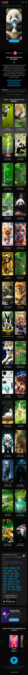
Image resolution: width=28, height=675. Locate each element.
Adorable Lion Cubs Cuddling (20, 307)
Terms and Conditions (19, 666)
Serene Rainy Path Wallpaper (7, 218)
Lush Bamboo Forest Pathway (7, 159)
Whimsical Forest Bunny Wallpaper (8, 544)
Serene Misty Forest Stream (7, 515)
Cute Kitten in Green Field (20, 426)
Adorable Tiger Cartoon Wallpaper (20, 248)
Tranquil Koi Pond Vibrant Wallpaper (20, 366)
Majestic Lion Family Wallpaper (20, 455)
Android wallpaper (13, 561)
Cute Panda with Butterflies (20, 159)
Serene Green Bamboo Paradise (7, 188)
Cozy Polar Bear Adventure (7, 455)
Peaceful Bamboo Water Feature (7, 307)
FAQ (16, 668)
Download (14, 41)
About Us (10, 666)
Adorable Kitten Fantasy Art (20, 396)
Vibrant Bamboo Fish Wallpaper (20, 188)
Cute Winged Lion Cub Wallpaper (8, 248)
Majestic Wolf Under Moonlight (8, 485)
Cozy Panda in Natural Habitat (20, 218)
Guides (19, 668)
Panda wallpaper (17, 6)
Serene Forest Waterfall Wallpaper (20, 515)
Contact (5, 666)
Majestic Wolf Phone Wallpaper (8, 366)
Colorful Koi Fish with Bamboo (20, 277)
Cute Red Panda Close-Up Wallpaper (20, 129)
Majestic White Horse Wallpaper (7, 426)
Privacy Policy (10, 668)
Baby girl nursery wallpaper (14, 85)
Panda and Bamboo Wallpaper (7, 129)
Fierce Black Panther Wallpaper (20, 485)
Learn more (14, 620)
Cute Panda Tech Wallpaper (7, 396)
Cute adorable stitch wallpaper (14, 80)
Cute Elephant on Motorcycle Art (20, 337)
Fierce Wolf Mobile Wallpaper (20, 544)
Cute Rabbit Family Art (7, 336)
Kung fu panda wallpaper (14, 83)
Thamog (18, 53)
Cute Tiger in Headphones (7, 277)
